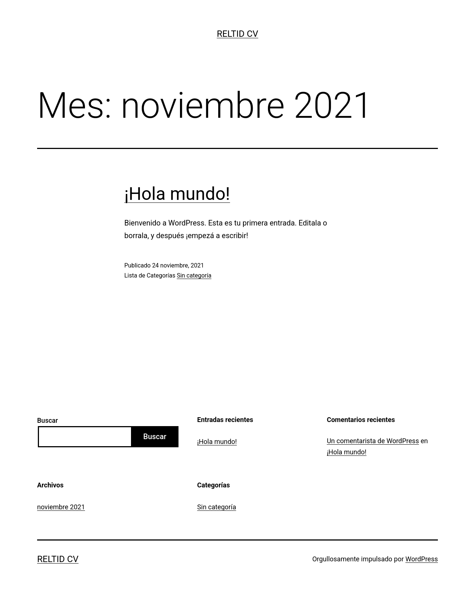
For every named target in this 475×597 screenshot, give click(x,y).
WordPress (422, 559)
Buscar (47, 420)
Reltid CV (237, 34)
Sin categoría (194, 275)
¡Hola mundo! (177, 193)
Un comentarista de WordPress (373, 441)
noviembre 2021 (61, 507)
